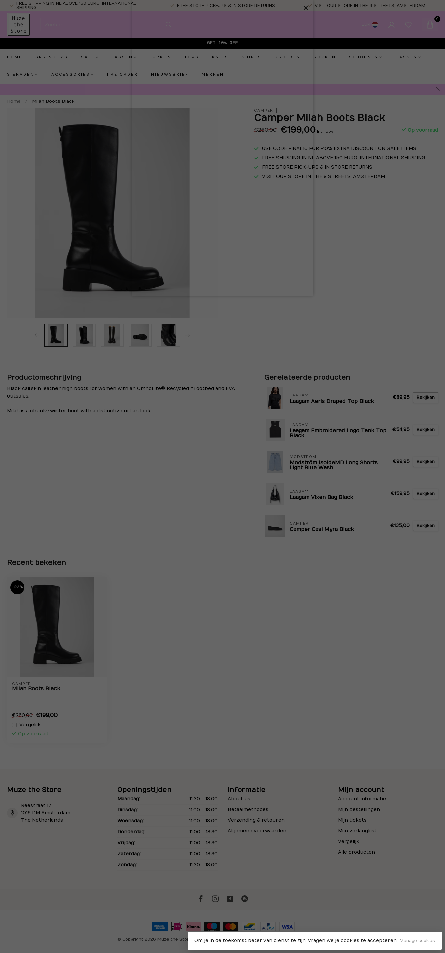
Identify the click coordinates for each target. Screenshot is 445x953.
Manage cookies (417, 940)
